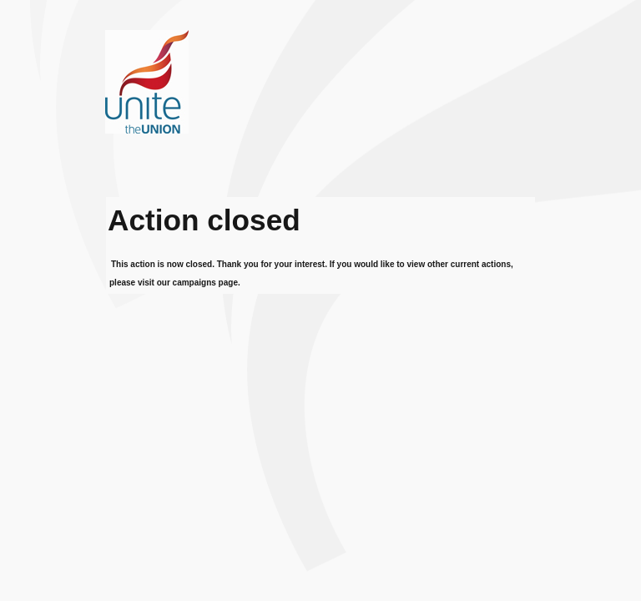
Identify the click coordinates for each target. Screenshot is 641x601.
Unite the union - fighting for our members (230, 113)
